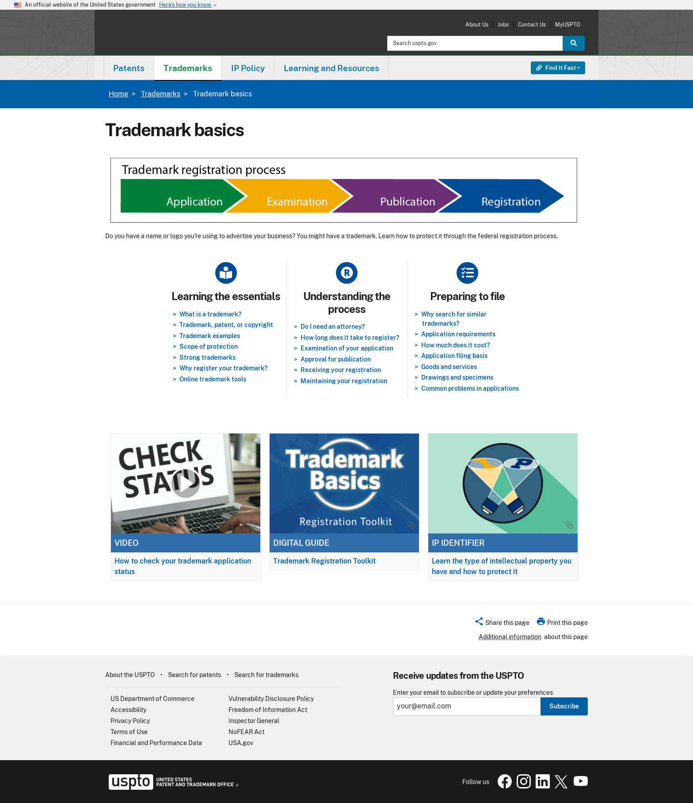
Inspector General (253, 720)
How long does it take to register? (350, 337)
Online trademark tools (212, 379)
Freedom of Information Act (267, 709)
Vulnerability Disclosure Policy (271, 698)
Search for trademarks (266, 674)
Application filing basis (454, 355)
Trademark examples (209, 335)
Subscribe (564, 706)
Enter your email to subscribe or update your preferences (473, 692)
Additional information (510, 636)
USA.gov (240, 742)
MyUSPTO (567, 24)
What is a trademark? (210, 314)
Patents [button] (129, 68)
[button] (501, 624)
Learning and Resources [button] (331, 68)
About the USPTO (130, 674)
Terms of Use (129, 731)
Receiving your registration (341, 369)
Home (118, 94)
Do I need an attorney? (333, 326)
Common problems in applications (470, 388)
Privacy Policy (130, 720)
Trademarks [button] (188, 68)
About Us (476, 24)
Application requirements (458, 334)
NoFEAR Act (246, 731)
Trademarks (160, 94)
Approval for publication (336, 359)
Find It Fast (556, 68)
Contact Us (532, 24)
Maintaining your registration (344, 380)
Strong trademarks (207, 357)
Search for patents (194, 674)
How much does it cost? (455, 345)
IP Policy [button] (248, 68)
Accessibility (128, 709)
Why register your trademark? (223, 368)
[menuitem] (128, 68)
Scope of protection (208, 346)
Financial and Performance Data (156, 742)
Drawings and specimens (457, 377)
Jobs (503, 24)
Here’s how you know (188, 5)
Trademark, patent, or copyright (226, 324)
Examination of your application (347, 348)
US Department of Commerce (152, 698)
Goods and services (449, 366)
